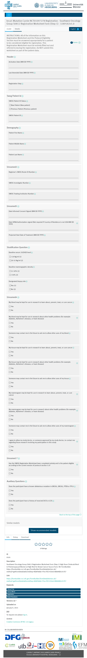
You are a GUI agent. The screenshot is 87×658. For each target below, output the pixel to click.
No (12, 310)
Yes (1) (13, 285)
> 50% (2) (14, 275)
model (9, 29)
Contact (29, 652)
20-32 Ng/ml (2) (17, 260)
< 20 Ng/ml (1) (16, 257)
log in (25, 615)
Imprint (37, 652)
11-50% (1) (15, 271)
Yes (12, 306)
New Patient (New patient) (20, 105)
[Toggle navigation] (9, 15)
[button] (75, 29)
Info (8, 537)
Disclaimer (45, 652)
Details (17, 29)
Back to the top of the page (70, 515)
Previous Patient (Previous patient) (24, 109)
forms (75, 42)
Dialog (15, 537)
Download (25, 537)
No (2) (13, 289)
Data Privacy (56, 652)
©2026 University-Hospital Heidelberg (41, 655)
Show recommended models (44, 530)
